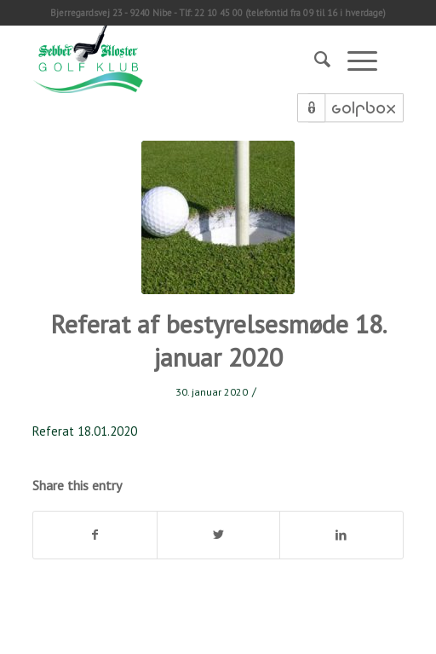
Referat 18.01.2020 (84, 431)
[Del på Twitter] (218, 535)
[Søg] (313, 59)
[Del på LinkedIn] (341, 535)
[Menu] (353, 59)
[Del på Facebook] (94, 535)
